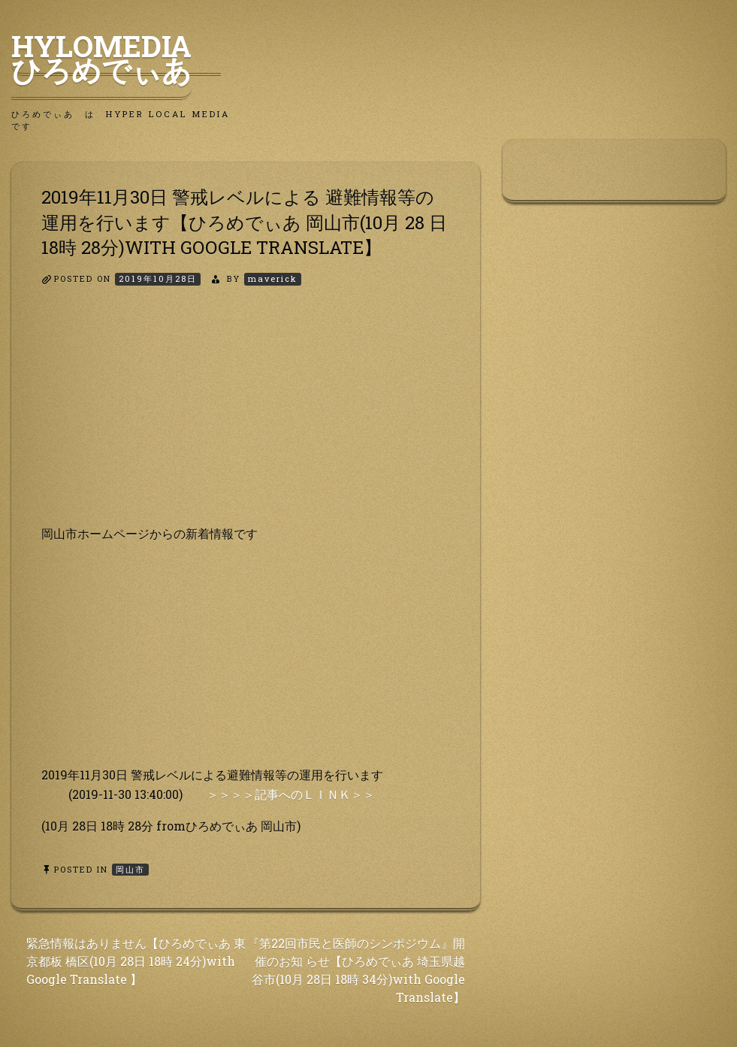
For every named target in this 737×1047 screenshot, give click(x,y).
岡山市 (130, 869)
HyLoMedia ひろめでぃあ (116, 57)
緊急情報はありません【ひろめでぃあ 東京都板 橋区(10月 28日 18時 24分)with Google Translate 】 (136, 961)
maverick (273, 278)
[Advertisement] (245, 418)
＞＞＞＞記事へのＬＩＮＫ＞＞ (291, 794)
